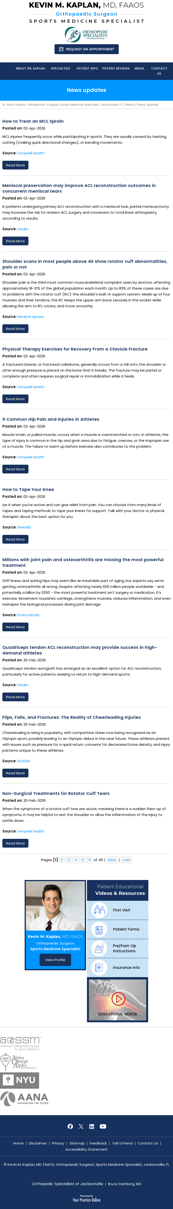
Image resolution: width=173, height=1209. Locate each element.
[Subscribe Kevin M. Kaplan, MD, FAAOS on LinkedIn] (92, 1126)
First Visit (121, 910)
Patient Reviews (115, 68)
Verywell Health (31, 153)
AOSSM (24, 760)
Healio (23, 228)
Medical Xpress (31, 316)
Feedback (98, 1143)
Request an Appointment (90, 49)
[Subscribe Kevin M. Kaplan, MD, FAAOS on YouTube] (103, 1126)
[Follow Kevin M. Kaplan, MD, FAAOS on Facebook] (70, 1126)
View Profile (55, 959)
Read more (15, 165)
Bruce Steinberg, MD (124, 1184)
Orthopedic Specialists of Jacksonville (67, 1184)
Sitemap (77, 1143)
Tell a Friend (122, 1143)
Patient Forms (126, 929)
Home (18, 1143)
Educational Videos (117, 1014)
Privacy (58, 1143)
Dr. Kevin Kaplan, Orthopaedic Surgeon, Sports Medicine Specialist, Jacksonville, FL (62, 105)
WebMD (24, 527)
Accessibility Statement (86, 1149)
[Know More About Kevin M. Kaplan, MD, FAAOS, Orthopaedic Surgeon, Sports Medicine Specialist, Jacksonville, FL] (86, 12)
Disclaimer (38, 1143)
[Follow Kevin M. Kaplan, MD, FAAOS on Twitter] (81, 1126)
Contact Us (148, 1143)
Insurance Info (126, 967)
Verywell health (31, 386)
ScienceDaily (29, 614)
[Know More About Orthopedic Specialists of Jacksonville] (86, 34)
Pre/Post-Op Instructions (124, 948)
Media (129, 105)
